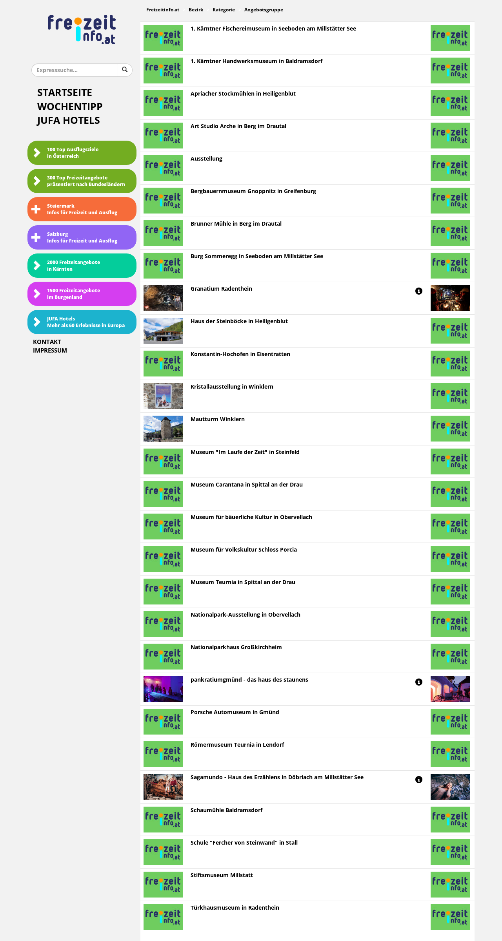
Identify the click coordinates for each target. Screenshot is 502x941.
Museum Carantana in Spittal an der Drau (247, 484)
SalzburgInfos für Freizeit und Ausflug (74, 238)
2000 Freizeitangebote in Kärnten (65, 266)
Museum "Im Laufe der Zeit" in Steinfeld (245, 452)
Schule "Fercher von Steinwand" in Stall (244, 843)
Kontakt (47, 342)
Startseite (64, 92)
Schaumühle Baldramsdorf (226, 810)
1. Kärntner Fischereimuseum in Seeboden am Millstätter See (273, 28)
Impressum (50, 350)
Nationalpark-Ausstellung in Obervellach (245, 615)
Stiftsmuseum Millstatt (222, 875)
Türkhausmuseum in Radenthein (235, 908)
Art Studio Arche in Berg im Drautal (238, 126)
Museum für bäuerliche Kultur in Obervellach (251, 517)
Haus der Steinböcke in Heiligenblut (239, 321)
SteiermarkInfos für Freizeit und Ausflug (74, 209)
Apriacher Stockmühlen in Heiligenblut (243, 93)
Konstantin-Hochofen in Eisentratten (240, 354)
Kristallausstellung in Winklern (232, 387)
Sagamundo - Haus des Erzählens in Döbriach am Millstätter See (277, 777)
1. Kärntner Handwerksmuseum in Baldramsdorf (256, 61)
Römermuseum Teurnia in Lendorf (237, 745)
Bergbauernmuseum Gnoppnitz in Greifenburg (253, 191)
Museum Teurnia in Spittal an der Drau (243, 582)
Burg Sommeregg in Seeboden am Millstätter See (257, 256)
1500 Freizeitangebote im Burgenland (65, 294)
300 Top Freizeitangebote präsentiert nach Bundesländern (78, 181)
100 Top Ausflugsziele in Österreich (64, 153)
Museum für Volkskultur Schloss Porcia (244, 550)
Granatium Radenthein (221, 289)
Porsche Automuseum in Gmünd (235, 712)
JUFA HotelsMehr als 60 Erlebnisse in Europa (78, 322)
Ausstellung (206, 159)
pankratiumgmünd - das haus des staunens (249, 680)
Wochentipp (70, 106)
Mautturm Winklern (218, 419)
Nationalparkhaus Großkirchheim (236, 647)
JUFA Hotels (68, 120)
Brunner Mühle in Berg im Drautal (236, 224)
